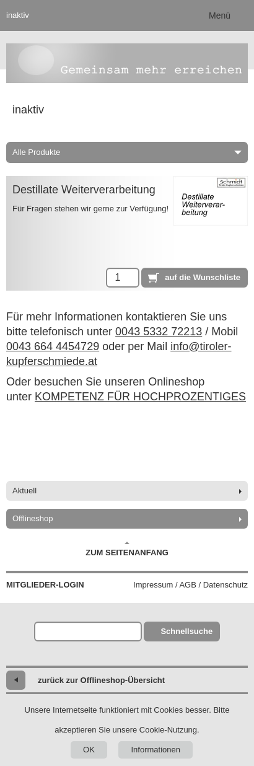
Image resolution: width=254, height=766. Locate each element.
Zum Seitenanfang (127, 549)
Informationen (155, 749)
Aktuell (24, 490)
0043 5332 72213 (158, 331)
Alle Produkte (127, 152)
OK (89, 749)
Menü (219, 15)
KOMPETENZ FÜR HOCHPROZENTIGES (140, 396)
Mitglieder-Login (45, 584)
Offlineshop (32, 518)
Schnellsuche (186, 631)
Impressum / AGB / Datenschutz (190, 584)
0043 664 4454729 (52, 346)
